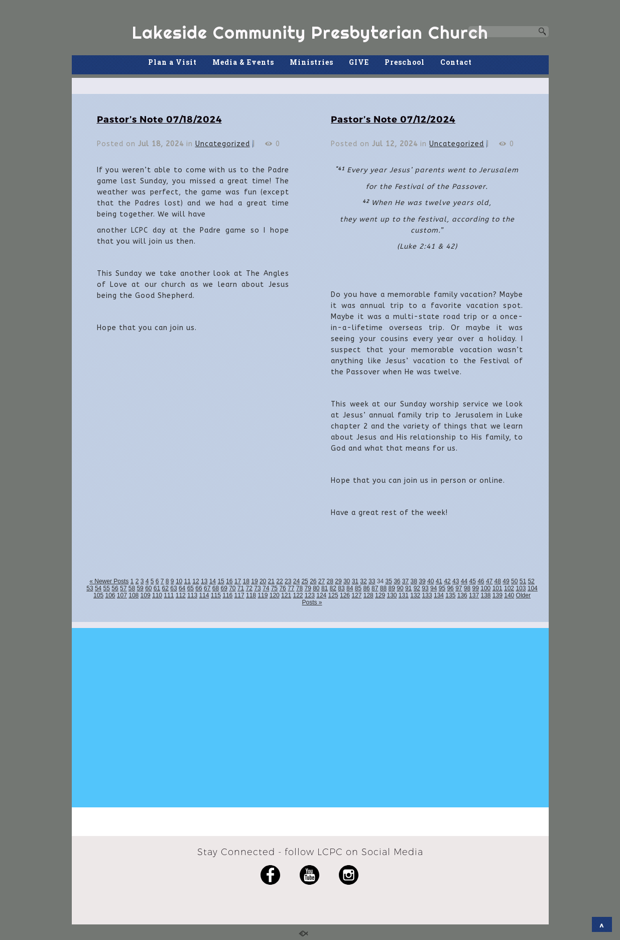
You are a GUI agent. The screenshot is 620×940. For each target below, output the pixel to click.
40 (430, 581)
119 (263, 595)
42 (447, 581)
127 (356, 595)
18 (246, 581)
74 (266, 588)
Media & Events (243, 62)
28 (330, 581)
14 (212, 581)
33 (371, 581)
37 (405, 581)
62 (165, 588)
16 (229, 581)
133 (427, 595)
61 (157, 588)
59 (140, 588)
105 (98, 595)
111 (169, 595)
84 (349, 588)
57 (123, 588)
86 (366, 588)
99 (475, 588)
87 (374, 588)
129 (380, 595)
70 (232, 588)
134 (439, 595)
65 (190, 588)
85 (358, 588)
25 (304, 581)
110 (157, 595)
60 (148, 588)
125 (333, 595)
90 (400, 588)
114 (204, 595)
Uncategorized (222, 144)
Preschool (405, 62)
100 (485, 588)
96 (450, 588)
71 (240, 588)
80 (316, 588)
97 (458, 588)
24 (296, 581)
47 (489, 581)
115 (216, 595)
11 (187, 581)
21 (271, 581)
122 (298, 595)
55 (106, 588)
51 (523, 581)
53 (89, 588)
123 (310, 595)
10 (179, 581)
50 (514, 581)
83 (341, 588)
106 (110, 595)
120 (275, 595)
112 (181, 595)
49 (506, 581)
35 (388, 581)
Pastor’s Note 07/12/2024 (393, 119)
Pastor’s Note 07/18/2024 (159, 119)
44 (464, 581)
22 (279, 581)
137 (474, 595)
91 (408, 588)
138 (485, 595)
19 (254, 581)
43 (455, 581)
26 (313, 581)
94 (433, 588)
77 (291, 588)
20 (263, 581)
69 (223, 588)
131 (404, 595)
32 (363, 581)
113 (192, 595)
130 (392, 595)
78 (299, 588)
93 (425, 588)
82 (333, 588)
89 (392, 588)
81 (324, 588)
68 (215, 588)
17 (237, 581)
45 (472, 581)
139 (497, 595)
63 (173, 588)
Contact (456, 62)
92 (417, 588)
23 (288, 581)
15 (220, 581)
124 (321, 595)
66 (198, 588)
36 (397, 581)
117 (239, 595)
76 (282, 588)
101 (497, 588)
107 (122, 595)
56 (114, 588)
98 (467, 588)
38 (414, 581)
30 (346, 581)
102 (509, 588)
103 (521, 588)
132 (415, 595)
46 (480, 581)
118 (251, 595)
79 (307, 588)
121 (286, 595)
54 (98, 588)
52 (531, 581)
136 (462, 595)
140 (509, 595)
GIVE (359, 62)
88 (383, 588)
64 (182, 588)
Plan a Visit (172, 62)
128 (368, 595)
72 (249, 588)
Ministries (311, 62)
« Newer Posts (109, 581)
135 (450, 595)
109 (146, 595)
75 (274, 588)
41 (439, 581)
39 (422, 581)
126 (345, 595)
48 (497, 581)
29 (338, 581)
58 (132, 588)
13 (204, 581)
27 (321, 581)
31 (355, 581)
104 (533, 588)
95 (442, 588)
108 (134, 595)
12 (195, 581)
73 (257, 588)
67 (207, 588)
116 (227, 595)
